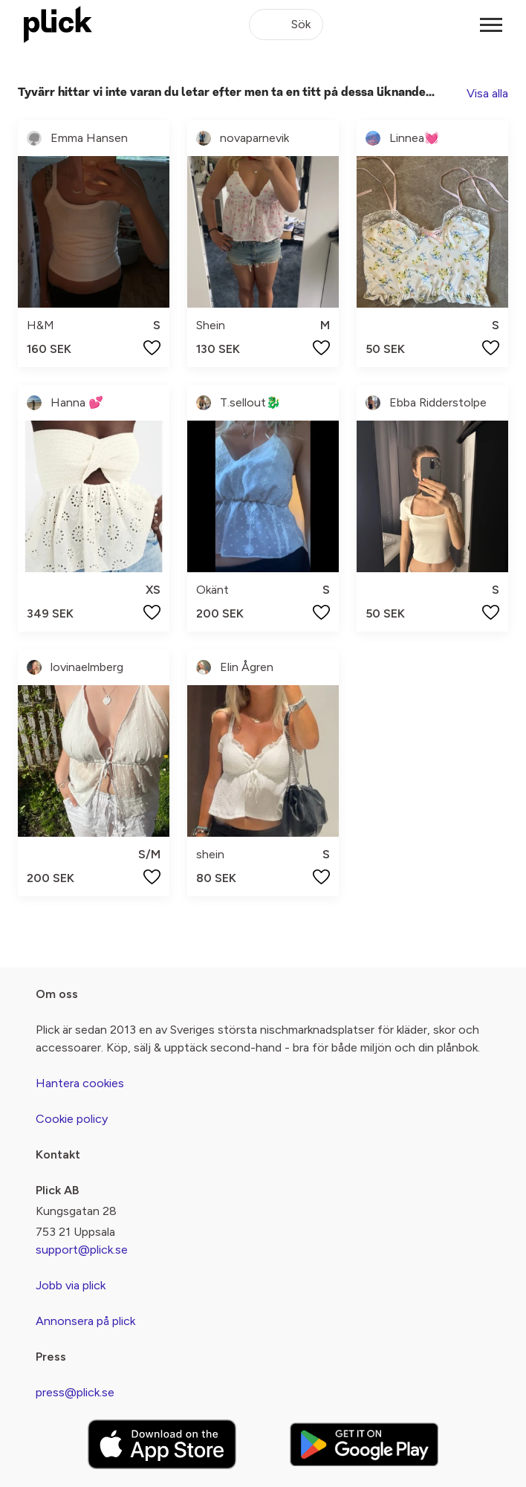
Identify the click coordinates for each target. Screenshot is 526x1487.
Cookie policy (72, 1119)
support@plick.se (82, 1250)
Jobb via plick (70, 1285)
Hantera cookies (80, 1083)
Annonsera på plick (85, 1321)
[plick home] (58, 24)
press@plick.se (75, 1392)
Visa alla (487, 93)
